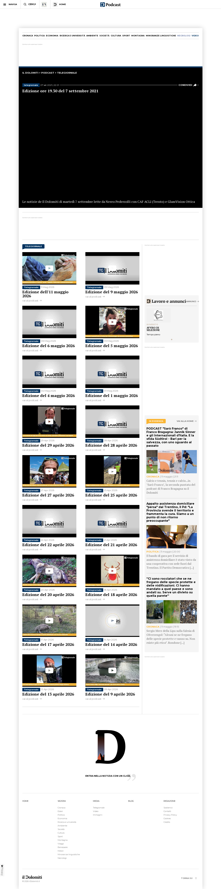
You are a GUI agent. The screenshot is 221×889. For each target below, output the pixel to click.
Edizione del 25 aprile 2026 (111, 495)
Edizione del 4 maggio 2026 (48, 395)
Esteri (60, 811)
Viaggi (61, 843)
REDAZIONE (169, 801)
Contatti (167, 811)
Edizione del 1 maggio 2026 (111, 395)
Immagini (97, 815)
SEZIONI (62, 801)
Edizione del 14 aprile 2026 (111, 644)
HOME (25, 801)
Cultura (116, 35)
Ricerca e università (72, 35)
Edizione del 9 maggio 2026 (111, 291)
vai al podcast (30, 300)
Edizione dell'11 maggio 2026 (45, 293)
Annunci (191, 301)
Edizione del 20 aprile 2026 (48, 594)
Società (104, 35)
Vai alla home (185, 421)
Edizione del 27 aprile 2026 (48, 495)
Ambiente (92, 35)
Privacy (2, 870)
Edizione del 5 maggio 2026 (111, 345)
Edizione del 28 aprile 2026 (111, 445)
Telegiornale (31, 287)
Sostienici (168, 807)
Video (95, 811)
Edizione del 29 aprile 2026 (48, 445)
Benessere (63, 847)
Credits (167, 822)
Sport (126, 35)
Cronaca (27, 35)
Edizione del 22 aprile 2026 (48, 544)
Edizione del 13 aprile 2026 (48, 694)
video (195, 35)
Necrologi (62, 858)
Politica (39, 35)
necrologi (183, 35)
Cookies (167, 818)
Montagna (137, 35)
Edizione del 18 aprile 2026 (111, 594)
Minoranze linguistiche (161, 35)
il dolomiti (30, 72)
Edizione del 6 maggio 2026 (48, 345)
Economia (52, 35)
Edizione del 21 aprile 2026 (111, 544)
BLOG (131, 801)
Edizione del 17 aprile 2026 (48, 644)
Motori (61, 851)
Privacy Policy (170, 815)
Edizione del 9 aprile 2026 (110, 694)
